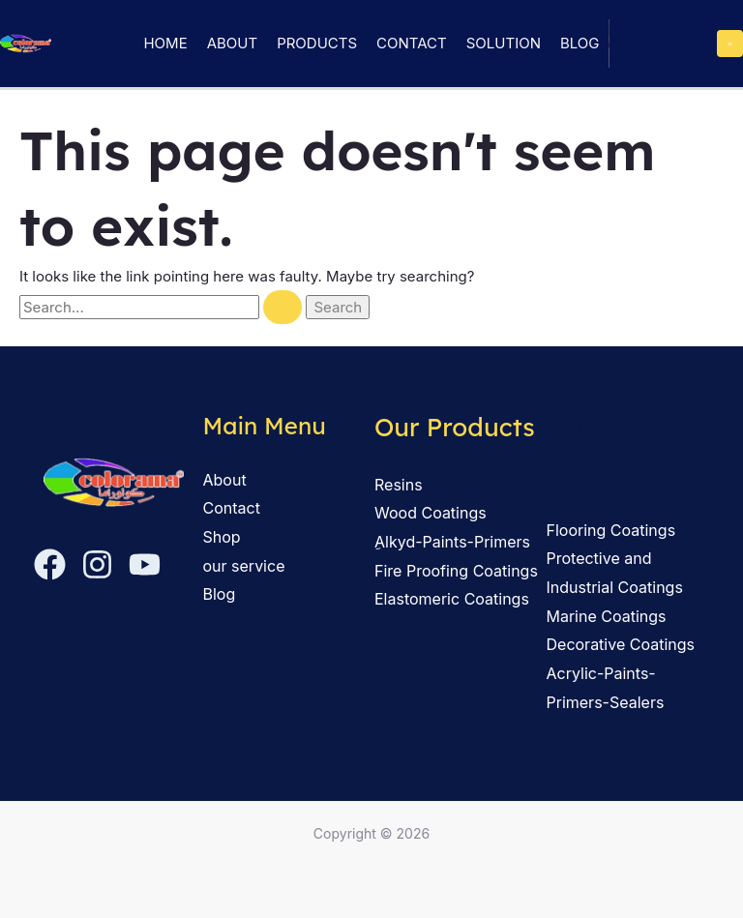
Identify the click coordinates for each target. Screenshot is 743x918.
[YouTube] (144, 564)
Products (317, 43)
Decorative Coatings (621, 644)
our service (244, 566)
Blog (580, 43)
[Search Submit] (282, 307)
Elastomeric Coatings (451, 598)
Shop (222, 537)
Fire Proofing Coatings (456, 570)
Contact (411, 43)
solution (503, 43)
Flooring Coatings (611, 530)
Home (165, 43)
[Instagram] (97, 564)
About (232, 43)
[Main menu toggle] (730, 43)
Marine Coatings (607, 616)
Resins (398, 484)
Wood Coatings (430, 512)
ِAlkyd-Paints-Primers (452, 541)
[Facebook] (50, 564)
